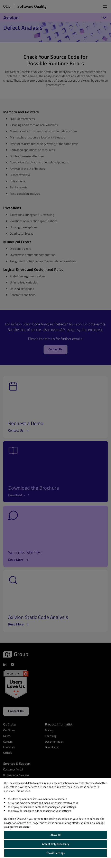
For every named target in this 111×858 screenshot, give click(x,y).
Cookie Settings (55, 853)
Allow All (55, 835)
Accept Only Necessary (55, 844)
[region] (55, 818)
